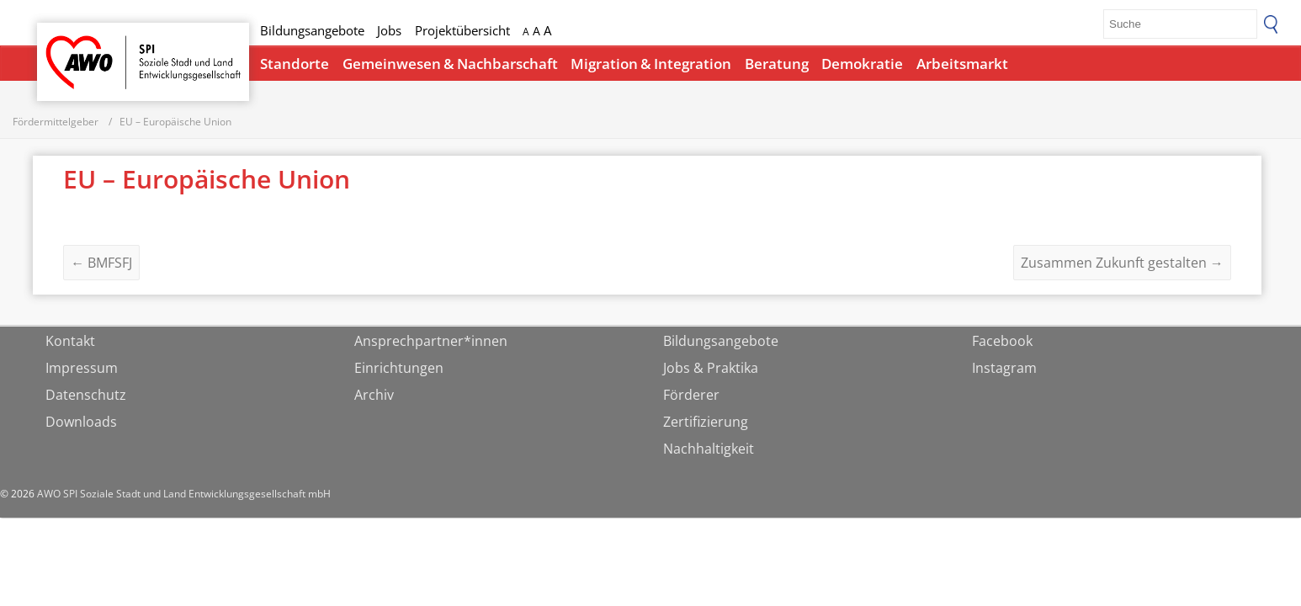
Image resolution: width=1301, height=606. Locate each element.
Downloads (81, 424)
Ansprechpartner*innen (430, 343)
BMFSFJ (101, 265)
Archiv (374, 397)
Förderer (691, 397)
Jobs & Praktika (710, 370)
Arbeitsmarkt (962, 63)
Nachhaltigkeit (708, 451)
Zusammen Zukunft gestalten (1122, 265)
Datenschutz (85, 397)
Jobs (389, 30)
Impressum (81, 370)
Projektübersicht (462, 30)
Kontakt (70, 343)
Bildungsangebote (312, 30)
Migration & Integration (651, 63)
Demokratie (862, 63)
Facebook (1002, 343)
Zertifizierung (705, 424)
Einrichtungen (398, 370)
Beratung (777, 63)
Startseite (81, 47)
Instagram (1004, 370)
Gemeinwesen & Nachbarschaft (450, 63)
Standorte (294, 63)
